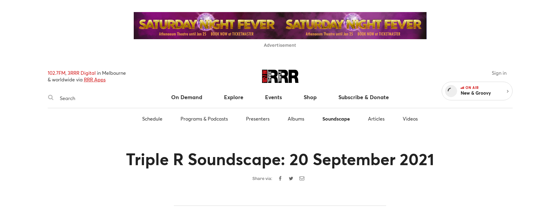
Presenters (258, 118)
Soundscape (336, 118)
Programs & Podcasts (204, 118)
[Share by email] (302, 178)
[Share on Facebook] (280, 178)
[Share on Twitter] (291, 178)
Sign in (499, 73)
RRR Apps (95, 79)
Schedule (152, 118)
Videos (410, 118)
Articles (376, 118)
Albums (296, 118)
